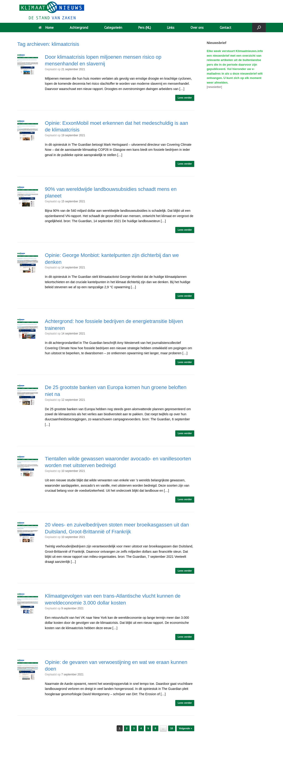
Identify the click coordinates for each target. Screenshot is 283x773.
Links (170, 27)
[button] (259, 27)
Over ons (197, 27)
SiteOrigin (140, 764)
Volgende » (185, 728)
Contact (225, 27)
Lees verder (185, 97)
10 (171, 728)
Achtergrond (79, 27)
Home (46, 27)
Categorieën (113, 27)
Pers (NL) (144, 27)
